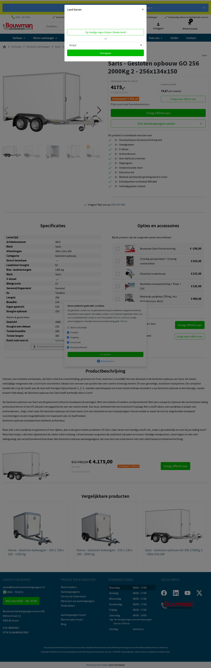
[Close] (143, 9)
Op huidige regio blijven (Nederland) (105, 32)
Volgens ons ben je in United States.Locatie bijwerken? (88, 21)
